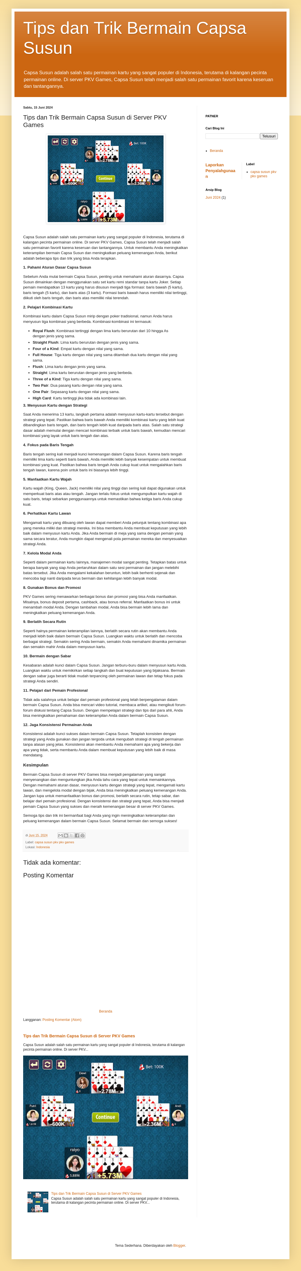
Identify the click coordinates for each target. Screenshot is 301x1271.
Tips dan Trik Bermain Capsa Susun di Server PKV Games (79, 1036)
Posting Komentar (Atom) (62, 1020)
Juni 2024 (213, 198)
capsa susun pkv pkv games (54, 842)
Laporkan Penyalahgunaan (220, 170)
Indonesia (43, 847)
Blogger (179, 1246)
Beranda (105, 1011)
